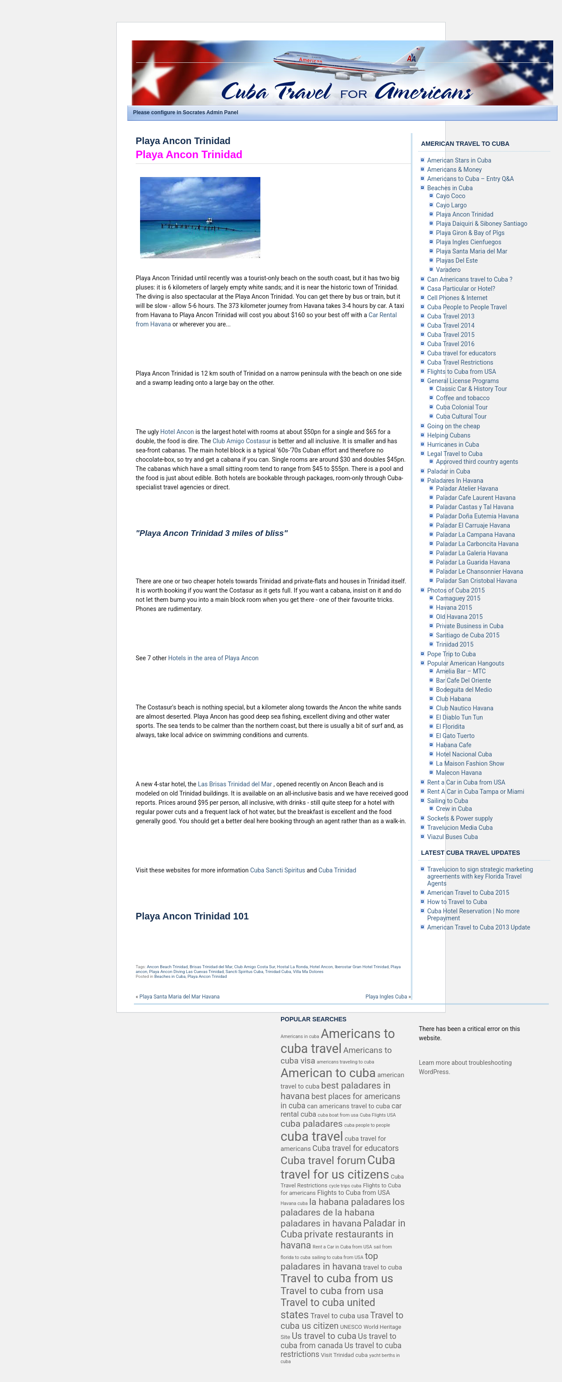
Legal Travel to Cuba (455, 453)
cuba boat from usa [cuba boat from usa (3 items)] (338, 1115)
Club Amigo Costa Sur (254, 966)
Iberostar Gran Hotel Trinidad (362, 966)
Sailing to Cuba (447, 800)
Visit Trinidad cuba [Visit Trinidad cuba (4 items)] (344, 1355)
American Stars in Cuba (459, 160)
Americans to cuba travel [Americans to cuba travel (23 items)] (338, 1041)
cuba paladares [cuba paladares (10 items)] (312, 1123)
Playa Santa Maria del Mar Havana (180, 997)
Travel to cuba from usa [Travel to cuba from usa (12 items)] (332, 1290)
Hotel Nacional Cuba (464, 754)
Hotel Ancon (177, 431)
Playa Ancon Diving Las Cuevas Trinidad (186, 971)
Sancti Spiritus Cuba (244, 971)
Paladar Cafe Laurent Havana (475, 497)
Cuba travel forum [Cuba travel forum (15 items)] (323, 1160)
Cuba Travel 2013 (451, 316)
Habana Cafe (454, 745)
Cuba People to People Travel (467, 307)
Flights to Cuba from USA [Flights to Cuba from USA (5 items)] (353, 1193)
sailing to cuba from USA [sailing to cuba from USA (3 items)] (338, 1257)
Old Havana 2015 (459, 616)
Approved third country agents (477, 461)
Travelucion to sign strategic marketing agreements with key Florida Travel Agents (480, 876)
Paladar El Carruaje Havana (473, 525)
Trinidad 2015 (454, 644)
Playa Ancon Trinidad (183, 141)
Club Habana (453, 698)
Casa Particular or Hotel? (461, 288)
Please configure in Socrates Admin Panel (185, 112)
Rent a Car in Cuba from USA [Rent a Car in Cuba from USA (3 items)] (342, 1247)
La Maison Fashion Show (470, 763)
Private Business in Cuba (470, 625)
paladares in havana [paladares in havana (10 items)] (321, 1223)
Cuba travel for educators (461, 353)
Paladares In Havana (455, 480)
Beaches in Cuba (169, 976)
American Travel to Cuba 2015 (468, 892)
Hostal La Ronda (292, 966)
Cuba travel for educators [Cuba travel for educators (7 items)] (356, 1148)
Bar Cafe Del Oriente (463, 680)
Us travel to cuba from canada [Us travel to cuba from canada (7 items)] (338, 1341)
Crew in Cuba (454, 808)
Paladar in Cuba (448, 471)
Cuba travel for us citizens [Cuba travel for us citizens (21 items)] (338, 1167)
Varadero (448, 269)
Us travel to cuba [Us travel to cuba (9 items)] (324, 1336)
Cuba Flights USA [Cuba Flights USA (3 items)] (378, 1115)
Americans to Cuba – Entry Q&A (470, 178)
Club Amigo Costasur (242, 441)
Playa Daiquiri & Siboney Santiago (481, 223)
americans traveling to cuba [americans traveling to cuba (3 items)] (345, 1062)
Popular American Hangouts (465, 663)
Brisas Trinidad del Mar (211, 966)
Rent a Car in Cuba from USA (466, 782)
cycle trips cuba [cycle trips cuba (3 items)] (345, 1186)
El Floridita (450, 726)
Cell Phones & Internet (457, 297)
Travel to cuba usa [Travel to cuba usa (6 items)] (339, 1316)
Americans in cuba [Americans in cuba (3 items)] (300, 1036)
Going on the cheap (453, 426)
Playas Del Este (457, 260)
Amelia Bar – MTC (461, 671)
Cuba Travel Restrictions (460, 362)
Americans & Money (454, 169)
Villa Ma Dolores (308, 971)
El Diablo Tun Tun (459, 717)
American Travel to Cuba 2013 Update (478, 927)
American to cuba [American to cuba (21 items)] (328, 1073)
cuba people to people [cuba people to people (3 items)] (367, 1125)
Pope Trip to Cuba (451, 654)
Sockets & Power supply (460, 818)
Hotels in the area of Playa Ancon (213, 658)
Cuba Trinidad (337, 870)
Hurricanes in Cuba (453, 444)
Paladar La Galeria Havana (472, 553)
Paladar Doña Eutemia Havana (477, 516)
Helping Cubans (448, 435)
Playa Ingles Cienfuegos (468, 242)
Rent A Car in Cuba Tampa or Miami (475, 791)
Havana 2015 (454, 607)
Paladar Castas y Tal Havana (475, 506)
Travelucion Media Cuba (460, 827)
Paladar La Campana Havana (475, 534)
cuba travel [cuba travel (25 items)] (312, 1136)
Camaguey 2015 (458, 598)
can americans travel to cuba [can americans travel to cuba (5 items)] (348, 1106)
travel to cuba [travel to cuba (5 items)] (382, 1267)
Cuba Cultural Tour (461, 416)
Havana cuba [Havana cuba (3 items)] (294, 1203)
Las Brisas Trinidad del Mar (236, 784)
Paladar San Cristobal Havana (476, 580)
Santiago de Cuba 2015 (468, 635)
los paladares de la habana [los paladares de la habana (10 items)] (343, 1207)
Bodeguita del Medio (464, 689)
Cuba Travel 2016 (451, 343)
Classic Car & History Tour (471, 388)
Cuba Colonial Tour (462, 407)
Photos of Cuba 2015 (456, 590)
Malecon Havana (459, 772)
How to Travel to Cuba (457, 901)
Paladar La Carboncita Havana (477, 543)
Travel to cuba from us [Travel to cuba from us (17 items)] (337, 1278)
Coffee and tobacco (463, 398)
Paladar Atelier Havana (467, 488)
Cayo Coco (450, 195)
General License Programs (463, 380)
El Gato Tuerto (455, 735)
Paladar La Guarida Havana (473, 562)
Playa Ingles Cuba (386, 997)
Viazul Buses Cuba (452, 836)
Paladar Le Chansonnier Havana (479, 571)
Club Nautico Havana (465, 708)
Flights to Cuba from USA (461, 371)
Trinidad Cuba (278, 971)
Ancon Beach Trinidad (167, 966)
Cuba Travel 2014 (451, 325)
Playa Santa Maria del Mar (472, 251)
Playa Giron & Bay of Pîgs (470, 232)
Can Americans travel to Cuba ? (469, 279)
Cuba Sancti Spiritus (278, 870)
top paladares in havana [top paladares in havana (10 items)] (329, 1261)
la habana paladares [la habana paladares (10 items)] (350, 1202)
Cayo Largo (451, 205)
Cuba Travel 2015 (451, 334)
